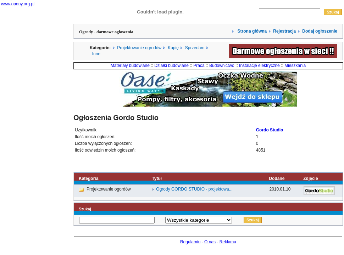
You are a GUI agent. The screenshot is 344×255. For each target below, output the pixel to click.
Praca (198, 65)
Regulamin (190, 241)
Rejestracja (284, 31)
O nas (210, 241)
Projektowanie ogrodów (139, 47)
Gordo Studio (269, 130)
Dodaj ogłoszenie (319, 31)
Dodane (276, 178)
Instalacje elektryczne (259, 65)
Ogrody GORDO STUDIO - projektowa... (194, 189)
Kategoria (88, 178)
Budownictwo (221, 65)
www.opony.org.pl (17, 3)
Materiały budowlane (130, 65)
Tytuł (157, 178)
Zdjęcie (310, 178)
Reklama (228, 241)
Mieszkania (295, 65)
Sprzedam (195, 47)
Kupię (173, 47)
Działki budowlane (171, 65)
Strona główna (251, 31)
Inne (96, 53)
